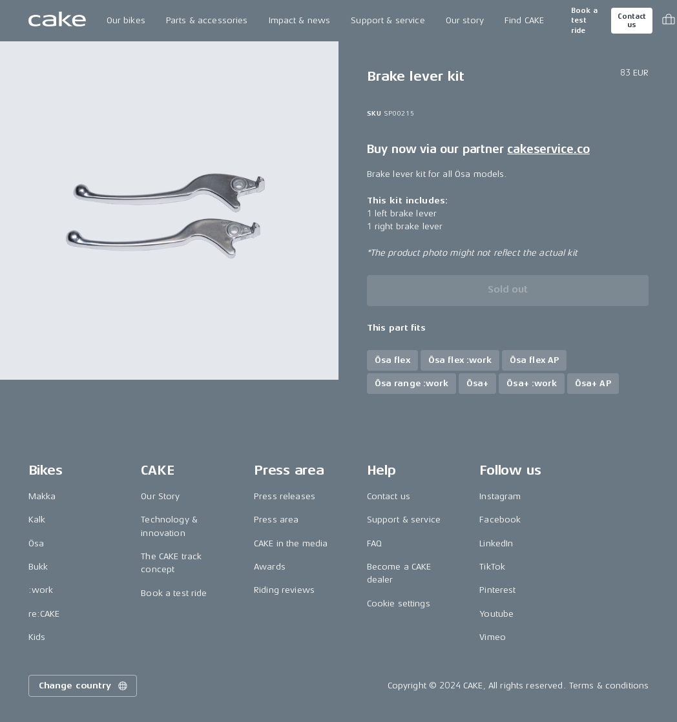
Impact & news (300, 20)
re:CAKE (44, 614)
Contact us (632, 20)
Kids (37, 637)
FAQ (374, 543)
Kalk (37, 519)
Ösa (36, 543)
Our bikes (126, 20)
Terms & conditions (609, 685)
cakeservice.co (548, 149)
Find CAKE (524, 20)
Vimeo (492, 637)
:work (41, 590)
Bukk (38, 567)
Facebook (500, 519)
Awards (270, 567)
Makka (42, 496)
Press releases (284, 496)
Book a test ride (584, 20)
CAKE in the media (291, 543)
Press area (276, 519)
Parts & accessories (207, 20)
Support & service (387, 20)
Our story (465, 20)
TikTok (492, 567)
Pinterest (497, 590)
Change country (84, 685)
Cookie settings (398, 603)
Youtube (496, 614)
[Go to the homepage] (57, 21)
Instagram (500, 496)
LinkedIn (496, 543)
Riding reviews (284, 590)
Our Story (160, 496)
